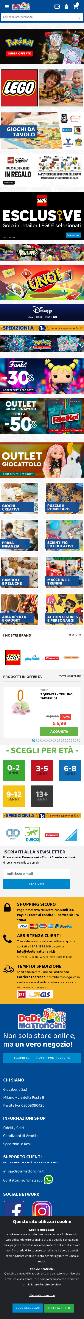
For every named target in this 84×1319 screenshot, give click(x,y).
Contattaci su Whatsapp (28, 1180)
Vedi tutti (74, 635)
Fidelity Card (13, 1128)
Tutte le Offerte (70, 676)
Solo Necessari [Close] (28, 1308)
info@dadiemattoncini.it (23, 1171)
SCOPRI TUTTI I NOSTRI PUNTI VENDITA (42, 1057)
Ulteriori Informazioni (42, 1295)
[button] (75, 7)
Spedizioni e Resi (17, 1144)
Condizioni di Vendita (20, 1136)
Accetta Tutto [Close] (58, 1308)
